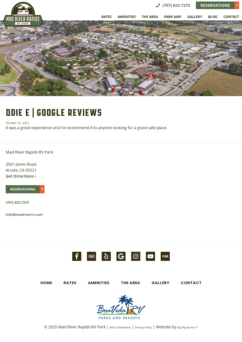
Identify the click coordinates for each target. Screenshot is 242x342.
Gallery (194, 16)
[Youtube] (150, 256)
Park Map (172, 16)
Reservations (215, 5)
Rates (106, 16)
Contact (231, 16)
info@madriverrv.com (24, 214)
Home (46, 282)
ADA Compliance (120, 327)
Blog (212, 16)
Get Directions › (21, 176)
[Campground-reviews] (165, 256)
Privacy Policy (143, 327)
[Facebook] (76, 256)
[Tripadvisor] (91, 256)
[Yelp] (106, 256)
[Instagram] (135, 256)
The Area (150, 16)
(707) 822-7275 (173, 5)
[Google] (121, 256)
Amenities (127, 16)
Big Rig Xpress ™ (187, 327)
